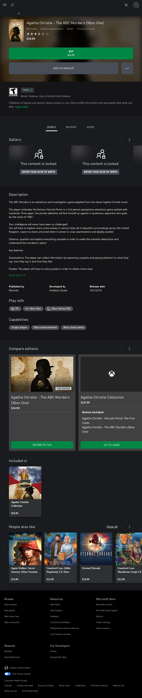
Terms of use (64, 685)
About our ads (10, 691)
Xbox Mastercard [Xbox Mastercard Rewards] (12, 657)
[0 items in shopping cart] (127, 5)
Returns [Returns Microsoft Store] (99, 616)
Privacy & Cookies (46, 685)
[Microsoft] (71, 3)
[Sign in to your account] (136, 5)
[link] (25, 491)
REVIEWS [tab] (71, 127)
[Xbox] (10, 13)
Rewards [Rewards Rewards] (8, 651)
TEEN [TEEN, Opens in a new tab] (27, 90)
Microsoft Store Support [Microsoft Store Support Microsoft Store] (107, 610)
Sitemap (8, 685)
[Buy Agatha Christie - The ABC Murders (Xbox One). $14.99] (71, 53)
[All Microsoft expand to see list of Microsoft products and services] (4, 5)
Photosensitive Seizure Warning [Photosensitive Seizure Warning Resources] (64, 628)
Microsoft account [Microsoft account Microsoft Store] (104, 604)
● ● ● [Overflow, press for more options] (127, 68)
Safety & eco (118, 685)
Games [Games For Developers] (53, 651)
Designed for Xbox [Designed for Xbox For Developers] (58, 657)
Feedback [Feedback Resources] (54, 616)
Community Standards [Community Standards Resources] (60, 622)
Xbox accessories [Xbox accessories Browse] (12, 622)
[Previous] (122, 139)
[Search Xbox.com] (13, 5)
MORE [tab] (90, 127)
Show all (112, 526)
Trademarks (80, 685)
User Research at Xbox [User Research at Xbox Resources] (60, 634)
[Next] (129, 139)
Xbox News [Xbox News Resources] (55, 604)
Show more (17, 275)
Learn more (21, 106)
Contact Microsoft (25, 685)
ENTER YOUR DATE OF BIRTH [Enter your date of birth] (38, 172)
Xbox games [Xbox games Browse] (9, 610)
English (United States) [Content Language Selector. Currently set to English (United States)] (20, 667)
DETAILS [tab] (51, 127)
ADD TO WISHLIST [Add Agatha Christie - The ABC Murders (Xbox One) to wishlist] (63, 68)
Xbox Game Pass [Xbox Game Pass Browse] (11, 616)
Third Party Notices (99, 685)
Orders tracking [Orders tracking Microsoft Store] (103, 622)
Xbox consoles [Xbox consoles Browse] (10, 604)
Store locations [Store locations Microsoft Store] (103, 628)
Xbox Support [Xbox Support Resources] (56, 610)
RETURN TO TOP (42, 445)
